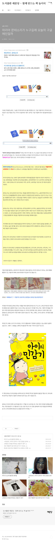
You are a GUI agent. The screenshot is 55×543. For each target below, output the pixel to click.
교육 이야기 (7, 436)
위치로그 (28, 10)
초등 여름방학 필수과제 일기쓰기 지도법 (14, 446)
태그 (9, 10)
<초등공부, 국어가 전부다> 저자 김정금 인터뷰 (16, 441)
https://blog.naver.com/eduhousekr (15, 50)
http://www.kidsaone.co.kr (12, 63)
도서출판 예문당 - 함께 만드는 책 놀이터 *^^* (27, 3)
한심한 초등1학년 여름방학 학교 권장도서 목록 (16, 448)
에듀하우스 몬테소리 (11, 53)
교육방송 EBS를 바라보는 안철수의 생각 (14, 444)
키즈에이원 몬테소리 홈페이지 (14, 66)
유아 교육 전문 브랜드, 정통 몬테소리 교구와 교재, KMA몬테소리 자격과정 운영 (21, 69)
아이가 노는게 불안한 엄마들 (11, 439)
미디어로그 (18, 10)
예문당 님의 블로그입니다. (10, 513)
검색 (47, 3)
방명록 (37, 10)
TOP (51, 537)
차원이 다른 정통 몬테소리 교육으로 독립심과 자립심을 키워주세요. (22, 56)
